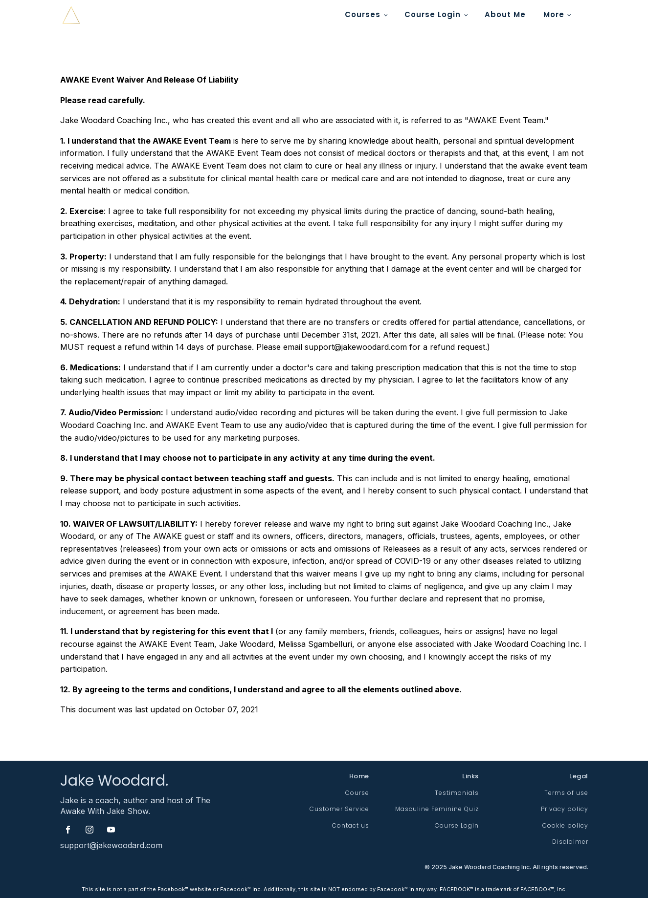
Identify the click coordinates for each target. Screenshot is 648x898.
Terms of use (566, 793)
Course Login (432, 14)
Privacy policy (564, 809)
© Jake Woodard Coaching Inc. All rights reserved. (506, 867)
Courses (362, 14)
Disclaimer (570, 841)
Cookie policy (565, 825)
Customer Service (339, 809)
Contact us (350, 825)
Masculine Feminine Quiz (437, 809)
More (553, 14)
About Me (505, 14)
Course (357, 793)
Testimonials (457, 793)
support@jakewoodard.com (111, 845)
